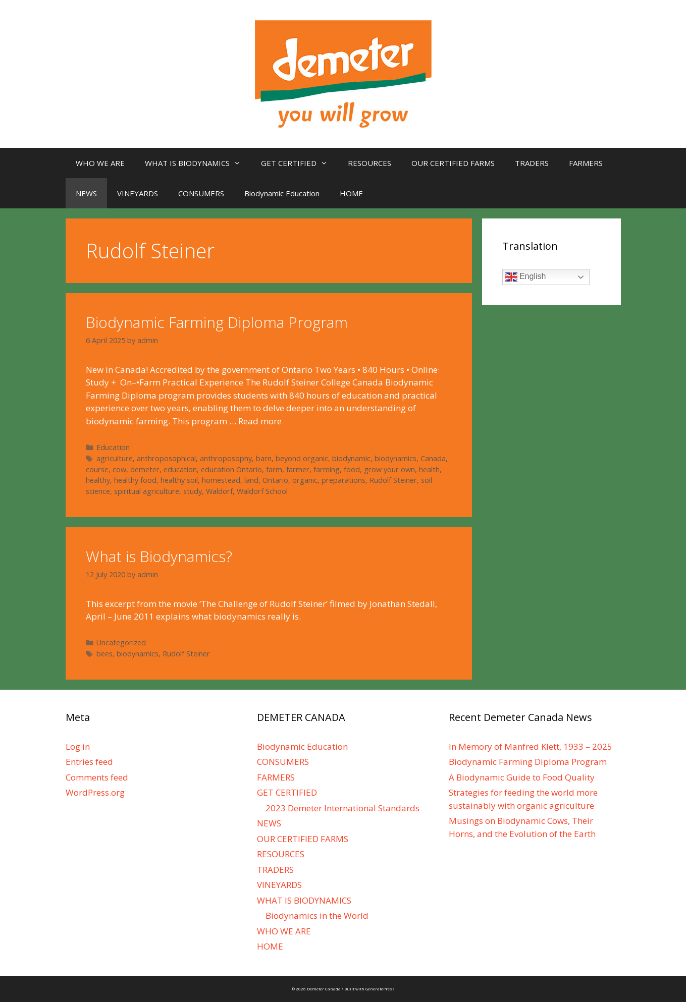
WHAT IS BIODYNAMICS (198, 163)
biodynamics (395, 458)
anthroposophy (226, 458)
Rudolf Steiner (393, 480)
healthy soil (179, 480)
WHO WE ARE (100, 163)
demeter (145, 469)
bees (104, 653)
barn (264, 458)
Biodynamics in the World (317, 915)
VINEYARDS (137, 193)
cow (119, 469)
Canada (433, 458)
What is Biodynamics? (159, 556)
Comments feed (97, 777)
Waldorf (219, 491)
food (352, 469)
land (251, 480)
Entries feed (89, 761)
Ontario (275, 480)
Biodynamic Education (282, 193)
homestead (221, 480)
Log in (78, 746)
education (180, 469)
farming (326, 469)
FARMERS (586, 163)
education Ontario (231, 469)
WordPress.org (95, 792)
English (525, 277)
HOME (351, 193)
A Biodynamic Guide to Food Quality (522, 777)
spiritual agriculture (146, 491)
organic (305, 480)
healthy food (135, 480)
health (429, 469)
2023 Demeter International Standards (342, 808)
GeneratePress (380, 988)
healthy (98, 480)
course (97, 469)
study (192, 491)
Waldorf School (262, 491)
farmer (297, 469)
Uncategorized (121, 642)
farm (274, 469)
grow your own (389, 469)
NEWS (86, 193)
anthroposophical (166, 458)
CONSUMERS (201, 193)
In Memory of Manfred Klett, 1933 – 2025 (530, 746)
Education (113, 447)
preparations (343, 480)
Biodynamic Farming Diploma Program (217, 322)
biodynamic (351, 458)
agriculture (114, 458)
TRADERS (532, 163)
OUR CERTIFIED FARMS (453, 163)
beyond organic (302, 458)
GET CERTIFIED (299, 163)
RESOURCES (369, 163)
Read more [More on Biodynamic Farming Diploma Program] (260, 421)
